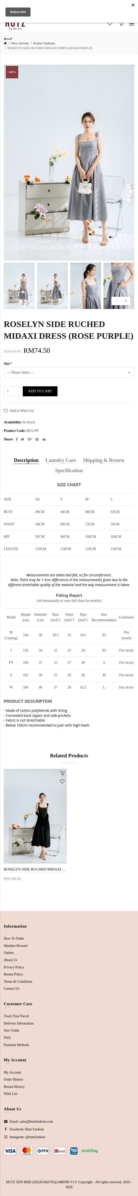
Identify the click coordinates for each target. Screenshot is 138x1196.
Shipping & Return (103, 460)
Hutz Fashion (34, 1129)
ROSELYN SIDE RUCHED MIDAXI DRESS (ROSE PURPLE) (50, 48)
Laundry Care (61, 460)
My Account (12, 1072)
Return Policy (13, 974)
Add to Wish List (22, 411)
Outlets (9, 953)
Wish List (10, 1094)
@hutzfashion (35, 1137)
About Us (10, 960)
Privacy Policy (14, 967)
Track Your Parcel (16, 1016)
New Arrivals (20, 43)
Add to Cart (40, 391)
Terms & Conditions (18, 981)
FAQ (7, 1038)
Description (26, 460)
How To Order (14, 938)
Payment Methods (16, 1045)
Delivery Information (19, 1023)
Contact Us (12, 988)
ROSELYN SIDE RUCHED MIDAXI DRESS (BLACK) (35, 869)
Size (7, 364)
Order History (13, 1079)
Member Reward (15, 946)
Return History (14, 1087)
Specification (69, 470)
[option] (19, 285)
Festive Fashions (44, 43)
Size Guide (11, 1030)
